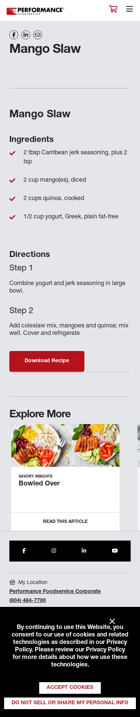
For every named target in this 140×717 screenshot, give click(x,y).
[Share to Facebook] (24, 551)
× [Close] (112, 622)
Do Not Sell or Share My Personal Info (70, 703)
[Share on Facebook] (13, 34)
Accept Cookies (70, 687)
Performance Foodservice (36, 11)
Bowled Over (39, 484)
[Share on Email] (37, 34)
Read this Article (65, 522)
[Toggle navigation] (129, 11)
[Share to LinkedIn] (84, 551)
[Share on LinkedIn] (25, 34)
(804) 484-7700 (27, 600)
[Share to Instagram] (53, 551)
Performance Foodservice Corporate (55, 592)
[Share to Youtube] (115, 551)
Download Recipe (47, 361)
